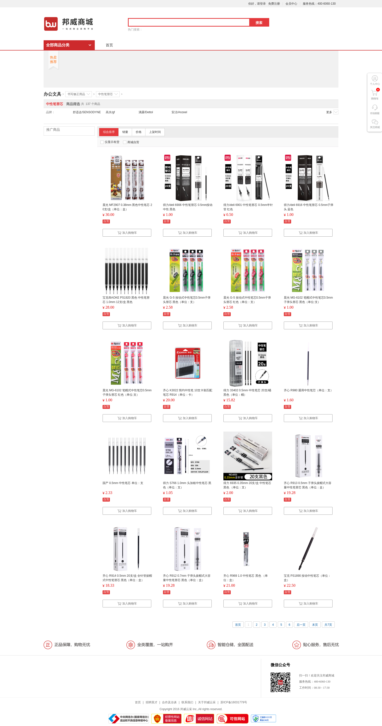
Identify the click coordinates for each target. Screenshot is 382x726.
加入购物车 (127, 233)
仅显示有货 (109, 142)
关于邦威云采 (207, 702)
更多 (332, 112)
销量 (125, 132)
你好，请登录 (257, 3)
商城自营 (131, 142)
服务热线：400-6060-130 (319, 3)
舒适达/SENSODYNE (87, 112)
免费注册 (274, 3)
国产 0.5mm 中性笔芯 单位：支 (123, 483)
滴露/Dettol (146, 112)
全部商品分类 (57, 45)
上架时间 (155, 132)
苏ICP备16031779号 (233, 702)
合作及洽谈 (169, 702)
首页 (109, 45)
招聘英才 (151, 702)
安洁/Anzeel (179, 112)
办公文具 (52, 94)
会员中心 (291, 3)
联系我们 (187, 702)
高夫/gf (110, 112)
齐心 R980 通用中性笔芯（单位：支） (308, 390)
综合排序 (109, 132)
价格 (139, 132)
